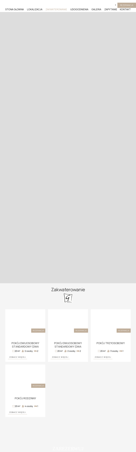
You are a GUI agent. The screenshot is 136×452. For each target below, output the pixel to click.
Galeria (96, 9)
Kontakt (125, 9)
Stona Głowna (14, 9)
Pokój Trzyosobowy (111, 343)
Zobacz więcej (17, 357)
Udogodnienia (79, 9)
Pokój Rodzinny (25, 398)
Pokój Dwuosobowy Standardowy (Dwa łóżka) (25, 346)
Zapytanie (110, 9)
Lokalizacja (34, 9)
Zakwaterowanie (56, 9)
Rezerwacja (126, 5)
